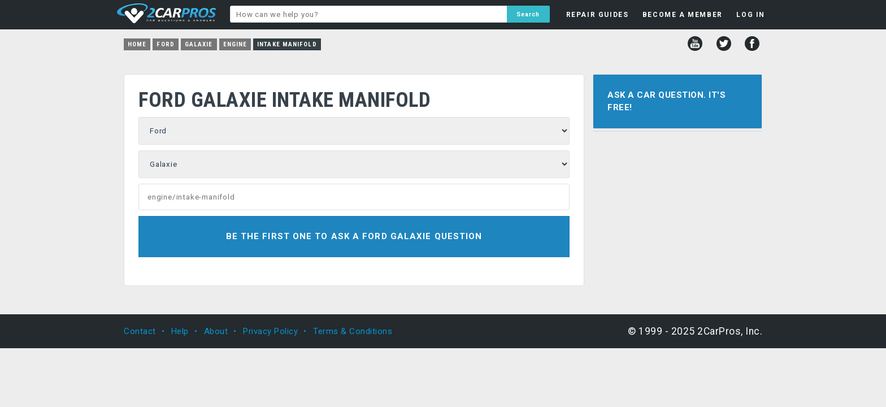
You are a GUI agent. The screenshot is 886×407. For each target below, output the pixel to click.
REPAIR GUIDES (597, 15)
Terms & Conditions (352, 331)
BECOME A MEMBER (682, 15)
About (216, 331)
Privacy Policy (270, 331)
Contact (140, 331)
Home (137, 44)
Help (180, 331)
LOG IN (750, 15)
